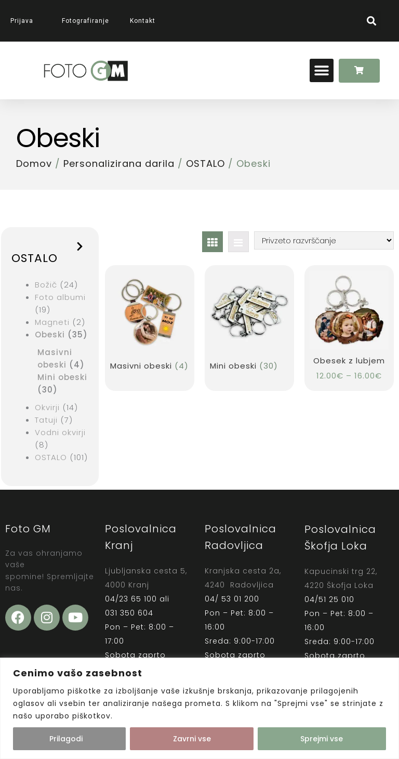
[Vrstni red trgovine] (324, 240)
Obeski (50, 334)
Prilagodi (66, 739)
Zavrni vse (192, 739)
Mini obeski (62, 377)
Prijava (25, 21)
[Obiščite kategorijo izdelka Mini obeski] (249, 322)
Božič (46, 284)
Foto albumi (60, 297)
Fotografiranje (85, 20)
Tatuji (46, 419)
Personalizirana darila (119, 163)
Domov (34, 163)
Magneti (52, 322)
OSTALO (205, 163)
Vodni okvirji (60, 432)
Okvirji (47, 407)
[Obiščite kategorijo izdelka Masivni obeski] (149, 322)
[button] (372, 20)
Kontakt (142, 20)
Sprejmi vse (322, 739)
